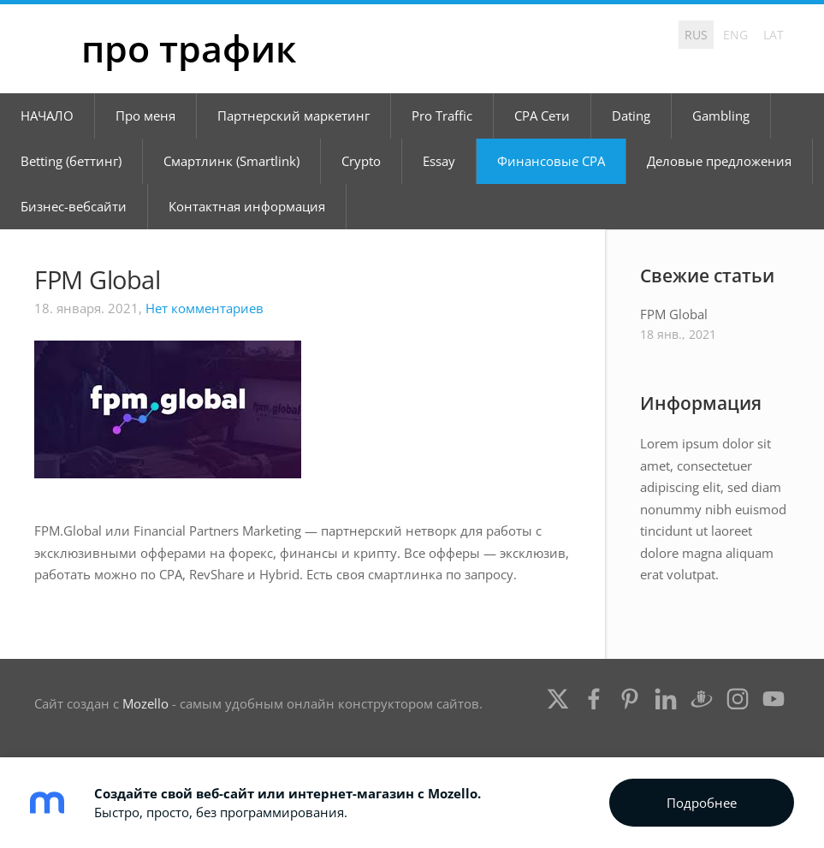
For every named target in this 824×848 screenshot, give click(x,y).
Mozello (145, 703)
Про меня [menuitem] (145, 115)
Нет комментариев (204, 308)
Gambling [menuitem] (721, 115)
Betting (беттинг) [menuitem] (71, 160)
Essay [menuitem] (439, 160)
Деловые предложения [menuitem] (719, 160)
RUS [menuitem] (696, 35)
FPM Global (97, 279)
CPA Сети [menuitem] (542, 115)
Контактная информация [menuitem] (247, 206)
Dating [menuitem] (631, 115)
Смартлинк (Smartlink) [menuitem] (231, 160)
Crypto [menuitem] (361, 160)
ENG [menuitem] (735, 35)
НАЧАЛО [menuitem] (47, 115)
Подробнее (702, 802)
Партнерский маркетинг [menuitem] (293, 115)
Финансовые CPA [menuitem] (551, 160)
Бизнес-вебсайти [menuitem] (74, 206)
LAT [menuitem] (773, 35)
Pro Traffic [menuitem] (442, 115)
